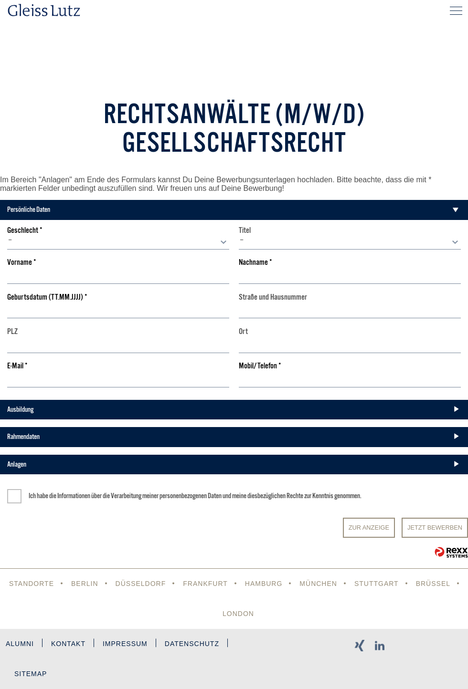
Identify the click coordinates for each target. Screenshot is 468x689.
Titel (245, 231)
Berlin (84, 583)
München (318, 583)
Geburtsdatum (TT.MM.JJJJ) (47, 297)
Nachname (255, 263)
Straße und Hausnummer (273, 297)
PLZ (12, 332)
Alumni (20, 643)
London (238, 613)
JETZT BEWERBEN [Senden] (434, 527)
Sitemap (30, 674)
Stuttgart (376, 583)
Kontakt (68, 643)
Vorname (21, 263)
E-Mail (17, 366)
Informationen (73, 496)
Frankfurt (205, 583)
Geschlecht (25, 231)
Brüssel (433, 583)
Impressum (125, 643)
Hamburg (264, 583)
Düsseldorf (141, 583)
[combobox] (118, 242)
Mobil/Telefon (260, 366)
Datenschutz (192, 643)
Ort (243, 332)
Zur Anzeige (369, 527)
